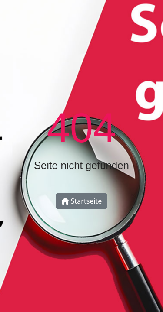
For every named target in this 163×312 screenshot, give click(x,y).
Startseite (81, 201)
